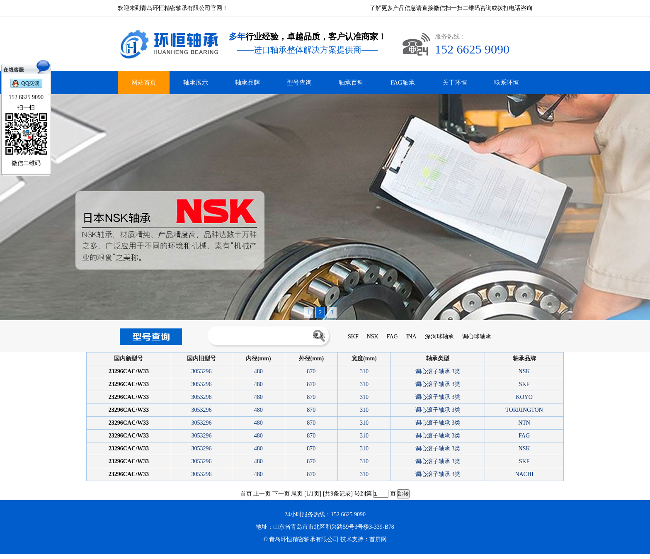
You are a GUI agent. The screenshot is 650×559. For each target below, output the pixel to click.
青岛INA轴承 (28, 556)
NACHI (524, 474)
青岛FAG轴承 (40, 556)
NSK (372, 336)
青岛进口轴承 (15, 556)
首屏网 (378, 539)
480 (258, 371)
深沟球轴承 (439, 336)
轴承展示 (195, 82)
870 (311, 371)
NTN (524, 423)
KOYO (524, 397)
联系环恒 (506, 82)
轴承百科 (351, 82)
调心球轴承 (476, 336)
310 (364, 371)
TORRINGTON (524, 410)
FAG (392, 336)
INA (411, 336)
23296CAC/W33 (129, 371)
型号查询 (299, 82)
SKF (353, 336)
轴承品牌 (247, 82)
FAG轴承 (402, 82)
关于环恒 (454, 82)
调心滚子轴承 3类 (438, 371)
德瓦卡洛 (4, 556)
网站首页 (143, 82)
